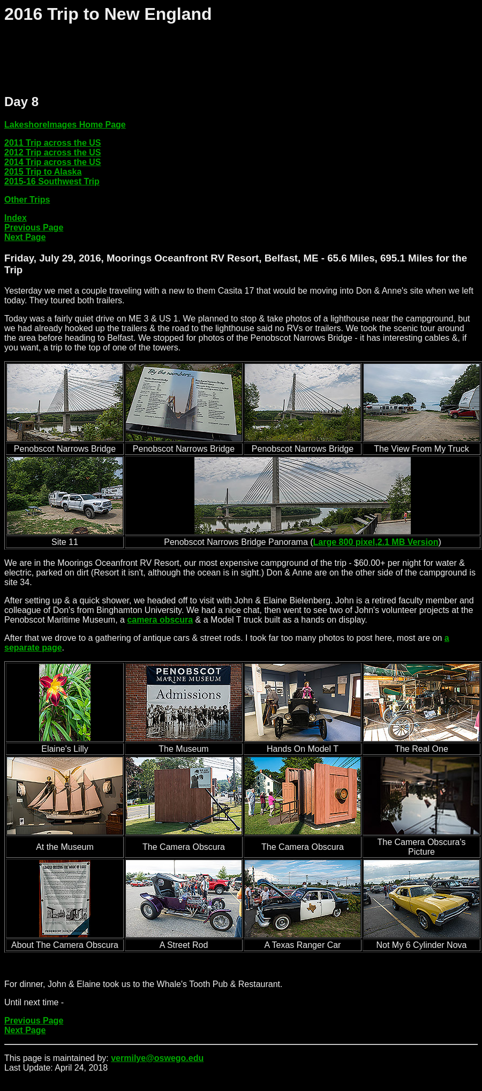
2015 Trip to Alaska (42, 171)
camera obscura (160, 619)
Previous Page (33, 227)
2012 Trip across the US (52, 152)
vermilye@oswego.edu (157, 1058)
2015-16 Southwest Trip (52, 181)
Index (15, 217)
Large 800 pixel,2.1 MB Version (376, 542)
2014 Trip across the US (52, 162)
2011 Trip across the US (52, 142)
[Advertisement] (199, 59)
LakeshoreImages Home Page (65, 124)
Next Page (25, 237)
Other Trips (27, 199)
